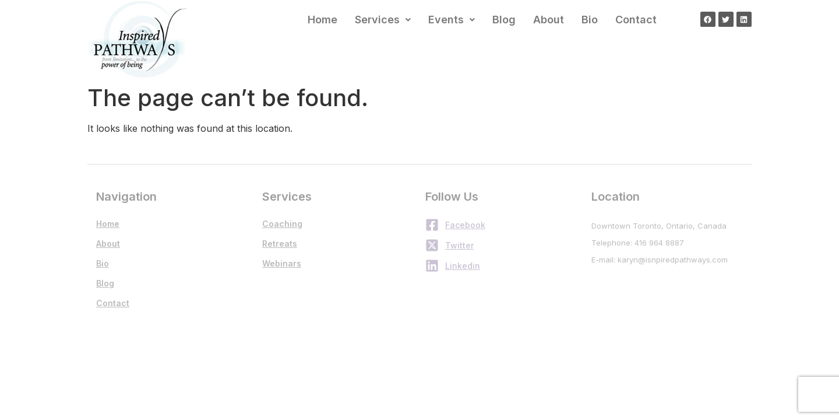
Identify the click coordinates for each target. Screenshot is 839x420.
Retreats (279, 244)
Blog (504, 19)
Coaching (282, 224)
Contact (636, 19)
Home (322, 19)
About (548, 19)
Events (451, 19)
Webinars (281, 263)
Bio (589, 19)
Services (383, 19)
